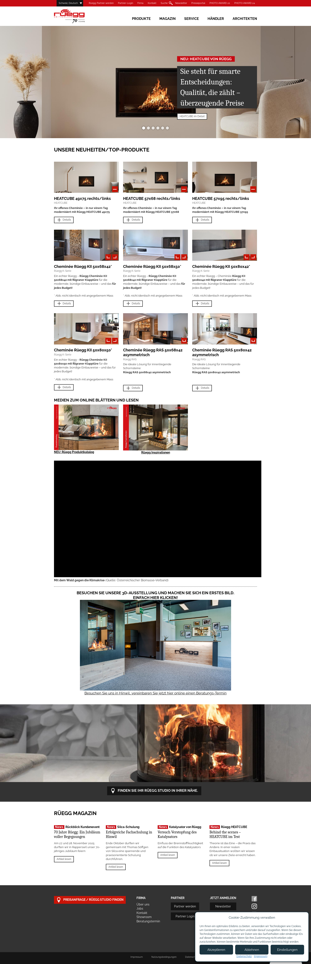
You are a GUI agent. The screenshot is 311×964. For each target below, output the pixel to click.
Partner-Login (125, 3)
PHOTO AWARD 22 (219, 3)
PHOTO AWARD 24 (244, 3)
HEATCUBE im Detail (192, 116)
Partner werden (185, 906)
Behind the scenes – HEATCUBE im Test (225, 834)
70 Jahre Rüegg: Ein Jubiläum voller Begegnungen (77, 834)
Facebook (254, 898)
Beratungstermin (148, 921)
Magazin (167, 19)
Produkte (141, 19)
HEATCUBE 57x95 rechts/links (220, 198)
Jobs (139, 908)
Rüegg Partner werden (101, 3)
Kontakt (152, 3)
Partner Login (185, 916)
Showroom (144, 917)
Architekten (245, 19)
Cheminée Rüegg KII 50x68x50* (152, 266)
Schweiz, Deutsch (68, 3)
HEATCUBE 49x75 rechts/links (82, 198)
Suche (164, 3)
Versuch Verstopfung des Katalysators (177, 834)
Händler (216, 19)
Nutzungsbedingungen (163, 957)
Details (64, 220)
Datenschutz (244, 956)
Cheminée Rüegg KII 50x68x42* (83, 266)
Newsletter (181, 3)
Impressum (136, 957)
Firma (140, 3)
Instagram (254, 906)
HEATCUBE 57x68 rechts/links (151, 198)
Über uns (142, 904)
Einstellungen (287, 950)
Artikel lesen (64, 859)
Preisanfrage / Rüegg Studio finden (90, 900)
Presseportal (198, 3)
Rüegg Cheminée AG (75, 16)
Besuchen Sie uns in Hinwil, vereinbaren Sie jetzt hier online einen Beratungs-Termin (155, 693)
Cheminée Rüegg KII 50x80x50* (83, 350)
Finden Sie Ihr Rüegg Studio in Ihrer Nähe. (154, 790)
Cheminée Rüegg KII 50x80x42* (221, 266)
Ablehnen (251, 950)
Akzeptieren (216, 950)
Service (191, 19)
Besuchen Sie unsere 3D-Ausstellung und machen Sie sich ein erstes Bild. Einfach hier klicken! (155, 595)
